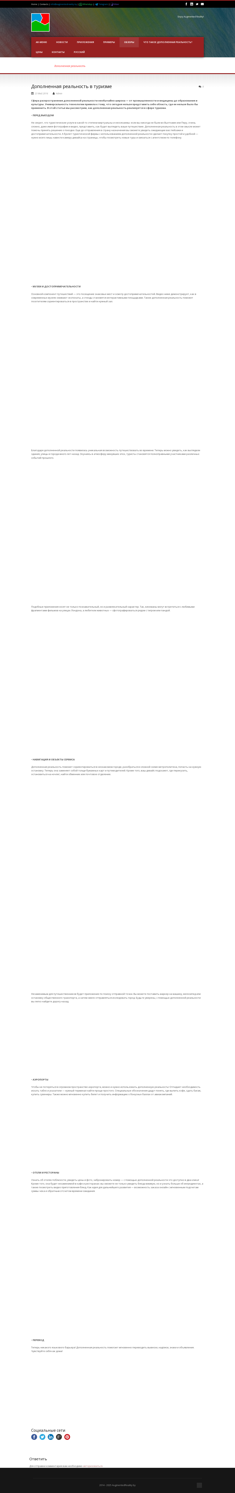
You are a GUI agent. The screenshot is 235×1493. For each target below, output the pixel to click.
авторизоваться (92, 1466)
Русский (79, 52)
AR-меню (41, 42)
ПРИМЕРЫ (109, 42)
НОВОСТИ (62, 42)
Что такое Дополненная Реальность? (167, 42)
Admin (59, 93)
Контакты (58, 52)
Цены (39, 52)
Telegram (102, 4)
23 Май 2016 (41, 93)
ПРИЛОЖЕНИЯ (85, 42)
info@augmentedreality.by (63, 4)
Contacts (44, 4)
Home (34, 4)
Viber (114, 4)
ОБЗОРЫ (129, 42)
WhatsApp (86, 4)
